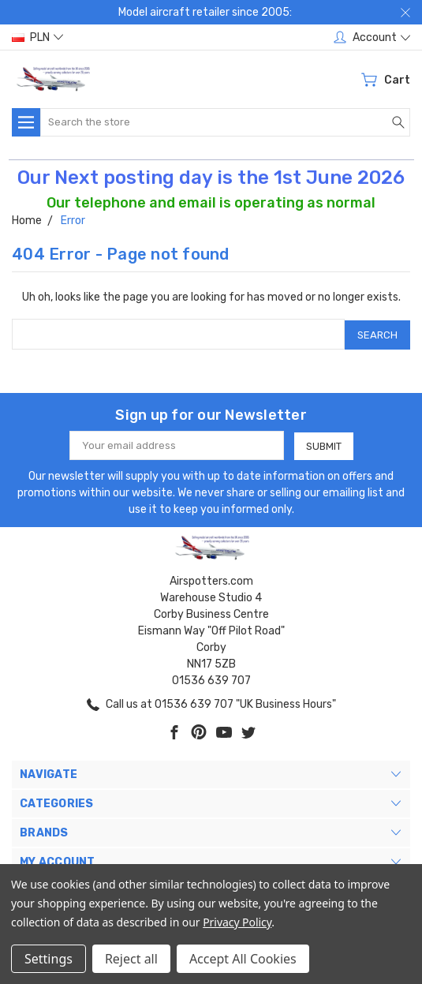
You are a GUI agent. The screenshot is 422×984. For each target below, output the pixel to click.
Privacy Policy (237, 922)
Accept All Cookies (243, 958)
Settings (48, 958)
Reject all (131, 958)
